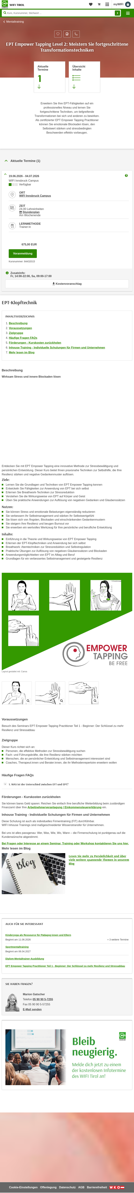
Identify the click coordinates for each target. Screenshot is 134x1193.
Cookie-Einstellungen (23, 1187)
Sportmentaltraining (17, 946)
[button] (67, 784)
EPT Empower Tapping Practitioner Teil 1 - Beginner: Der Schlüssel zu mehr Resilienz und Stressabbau (65, 966)
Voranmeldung (25, 252)
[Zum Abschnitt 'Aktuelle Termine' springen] (49, 77)
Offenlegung (48, 1187)
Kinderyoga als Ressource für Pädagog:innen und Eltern (38, 935)
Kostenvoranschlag (66, 283)
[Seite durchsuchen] (61, 13)
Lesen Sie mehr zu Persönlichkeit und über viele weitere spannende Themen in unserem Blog (99, 859)
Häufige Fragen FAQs (23, 337)
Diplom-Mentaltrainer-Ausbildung (24, 958)
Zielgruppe (16, 333)
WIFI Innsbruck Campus (35, 195)
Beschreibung (18, 323)
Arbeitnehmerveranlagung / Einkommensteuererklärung (65, 807)
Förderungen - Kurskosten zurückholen (35, 342)
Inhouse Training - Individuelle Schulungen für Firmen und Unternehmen (57, 347)
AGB (81, 1187)
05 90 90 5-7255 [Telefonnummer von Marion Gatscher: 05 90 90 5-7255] (43, 999)
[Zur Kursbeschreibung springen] (84, 77)
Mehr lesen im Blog (22, 352)
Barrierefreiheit (97, 1187)
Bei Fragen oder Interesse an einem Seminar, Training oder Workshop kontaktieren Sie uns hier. (65, 843)
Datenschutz (67, 1187)
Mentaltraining (15, 21)
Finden (117, 13)
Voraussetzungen (20, 328)
